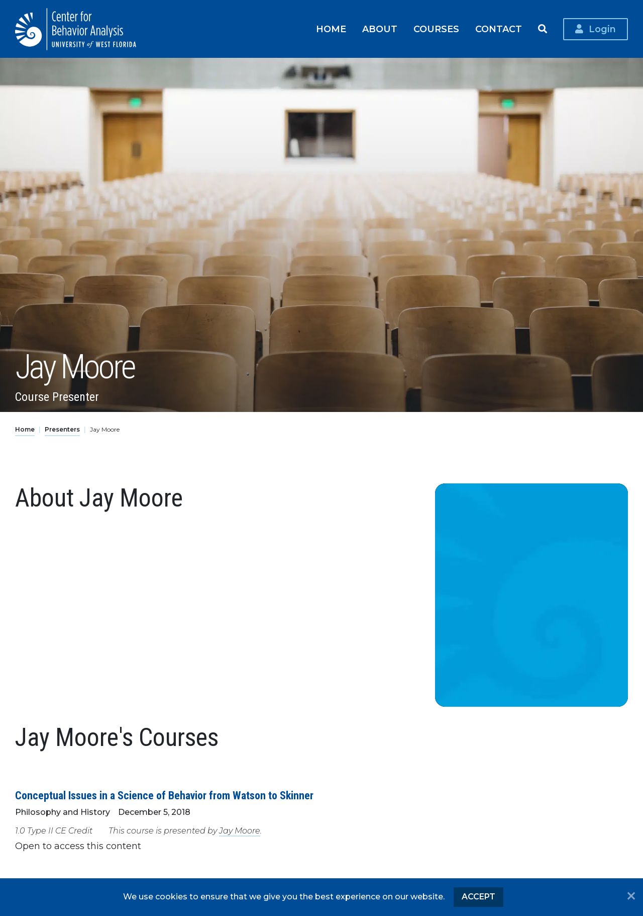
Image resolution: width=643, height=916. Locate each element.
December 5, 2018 (154, 812)
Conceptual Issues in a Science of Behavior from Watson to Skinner (164, 795)
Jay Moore (239, 831)
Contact (498, 29)
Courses (436, 29)
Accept (478, 896)
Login (602, 29)
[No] (631, 897)
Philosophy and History (62, 812)
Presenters (62, 429)
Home (331, 29)
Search (542, 29)
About (379, 29)
